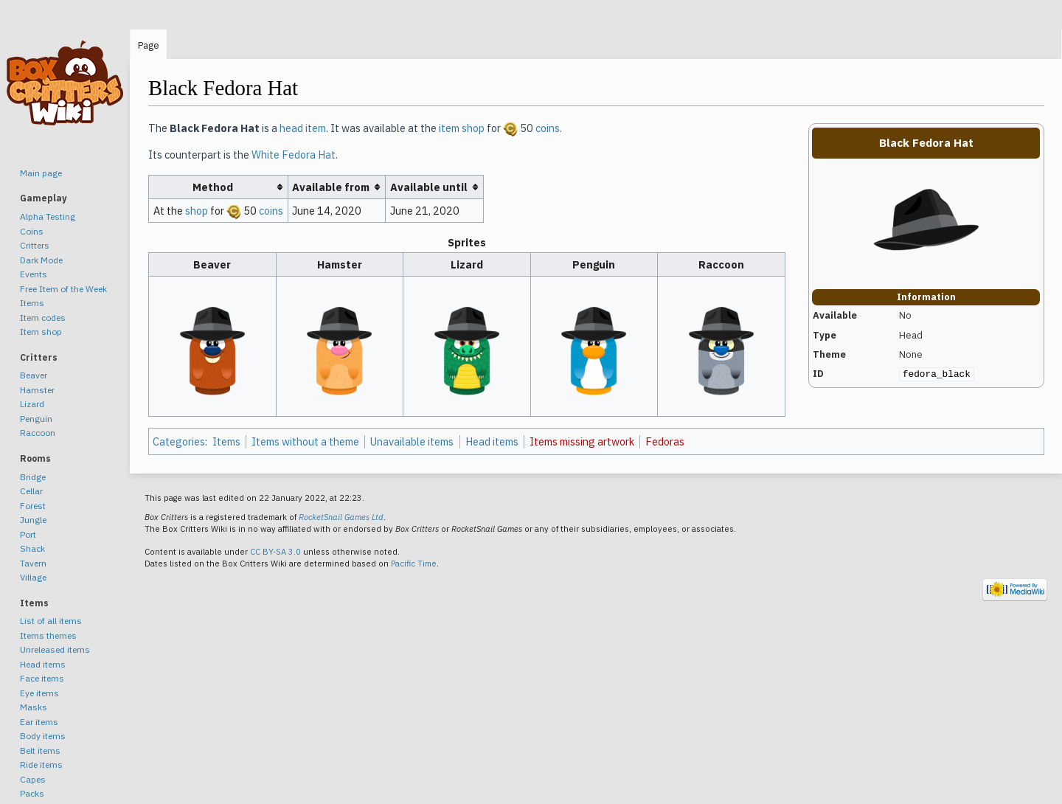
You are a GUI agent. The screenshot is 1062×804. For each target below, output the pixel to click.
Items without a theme (305, 441)
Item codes (43, 317)
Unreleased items (55, 649)
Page (148, 45)
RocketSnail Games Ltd (341, 517)
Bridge (33, 476)
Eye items (39, 693)
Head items (491, 441)
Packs (32, 793)
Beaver (33, 375)
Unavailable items (412, 441)
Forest (33, 505)
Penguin (36, 418)
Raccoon (37, 432)
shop (196, 211)
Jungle (33, 519)
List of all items (51, 620)
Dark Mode (41, 260)
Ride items (41, 764)
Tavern (33, 563)
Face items (42, 678)
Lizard (32, 403)
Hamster (37, 389)
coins (547, 128)
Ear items (39, 721)
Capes (33, 779)
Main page (41, 173)
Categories (179, 441)
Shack (32, 548)
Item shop (41, 331)
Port (28, 534)
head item (303, 128)
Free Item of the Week (63, 288)
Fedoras (664, 441)
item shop (462, 128)
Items (226, 441)
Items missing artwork (582, 441)
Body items (43, 735)
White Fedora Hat (293, 155)
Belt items (40, 750)
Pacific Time (414, 563)
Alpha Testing (47, 216)
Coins (32, 231)
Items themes (48, 635)
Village (33, 577)
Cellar (31, 490)
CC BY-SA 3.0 (275, 552)
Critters (34, 245)
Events (33, 274)
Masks (33, 707)
